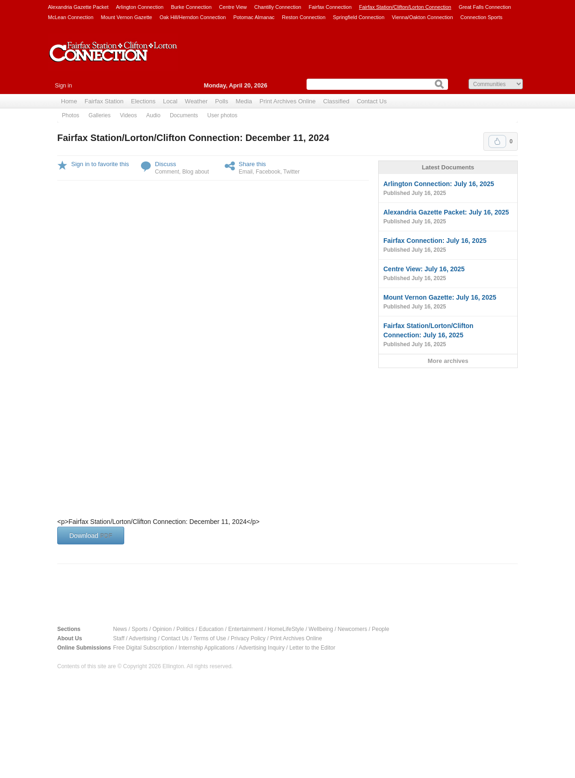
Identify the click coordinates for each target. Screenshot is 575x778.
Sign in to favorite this (100, 164)
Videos (128, 115)
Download (90, 535)
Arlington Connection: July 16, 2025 (448, 189)
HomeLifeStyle (285, 629)
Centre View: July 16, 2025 (448, 274)
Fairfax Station (104, 101)
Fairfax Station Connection (113, 59)
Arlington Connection (139, 7)
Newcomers (352, 629)
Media (243, 101)
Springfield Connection (359, 17)
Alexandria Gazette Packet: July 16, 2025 (448, 217)
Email (246, 171)
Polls (221, 101)
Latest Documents (448, 167)
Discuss (165, 164)
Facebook (268, 171)
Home (69, 101)
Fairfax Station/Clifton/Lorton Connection (405, 7)
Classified (336, 101)
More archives (448, 360)
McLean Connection (71, 17)
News (120, 629)
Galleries (99, 115)
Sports (140, 629)
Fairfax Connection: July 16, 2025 (448, 246)
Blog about (195, 171)
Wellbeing (320, 629)
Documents (184, 115)
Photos (70, 115)
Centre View (233, 7)
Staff (118, 638)
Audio (153, 115)
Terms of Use (209, 638)
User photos (222, 115)
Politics (185, 629)
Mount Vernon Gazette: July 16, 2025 (448, 302)
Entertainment (245, 629)
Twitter (291, 171)
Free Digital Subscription (143, 647)
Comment (167, 171)
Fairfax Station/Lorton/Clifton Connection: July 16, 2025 (448, 335)
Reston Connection (304, 17)
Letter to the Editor (312, 647)
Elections (143, 101)
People (380, 629)
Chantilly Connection (277, 7)
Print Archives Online (288, 101)
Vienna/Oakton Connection (422, 17)
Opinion (162, 629)
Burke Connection (191, 7)
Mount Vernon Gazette (126, 17)
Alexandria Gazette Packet (78, 7)
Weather (196, 101)
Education (211, 629)
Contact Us (372, 101)
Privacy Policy (248, 638)
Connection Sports (482, 17)
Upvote (497, 141)
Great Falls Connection (485, 7)
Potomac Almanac (253, 17)
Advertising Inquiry (262, 647)
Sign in (63, 85)
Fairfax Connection (329, 7)
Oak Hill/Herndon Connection (193, 17)
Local (170, 101)
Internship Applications (206, 647)
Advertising (142, 638)
